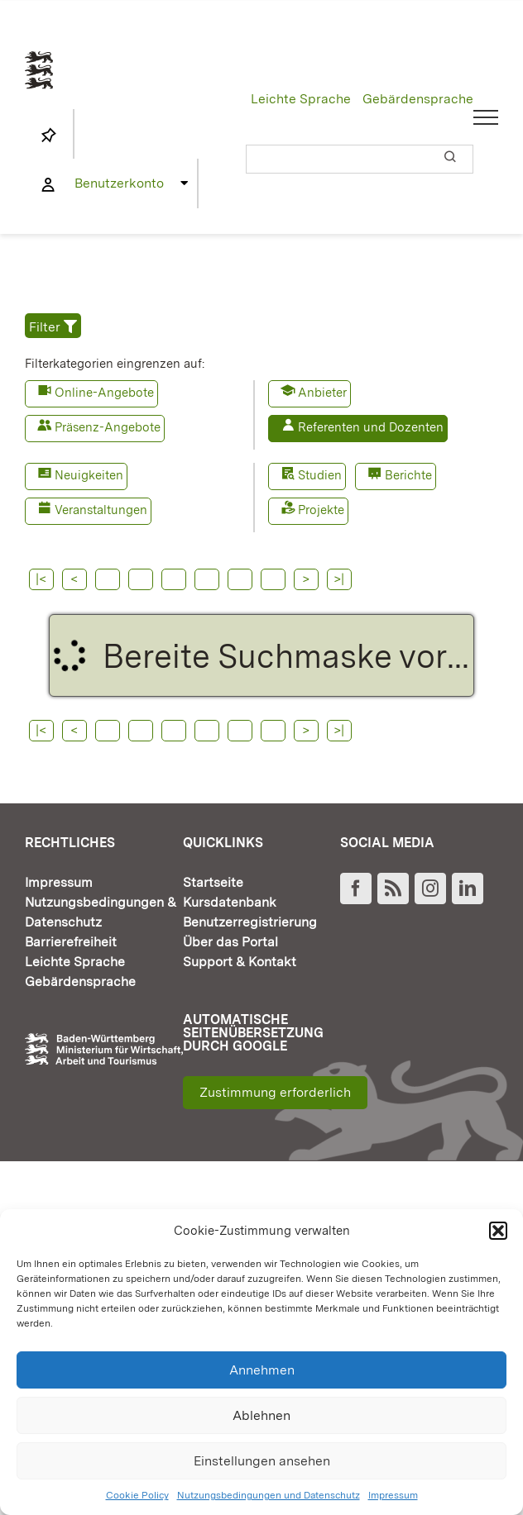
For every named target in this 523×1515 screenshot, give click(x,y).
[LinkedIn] (467, 888)
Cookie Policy (137, 1495)
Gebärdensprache (417, 99)
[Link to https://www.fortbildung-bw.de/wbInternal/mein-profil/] (48, 185)
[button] (498, 1230)
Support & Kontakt (239, 962)
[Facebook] (356, 888)
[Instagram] (430, 888)
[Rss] (393, 888)
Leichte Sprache (301, 99)
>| (338, 579)
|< (41, 579)
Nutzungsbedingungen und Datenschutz (268, 1495)
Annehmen (262, 1370)
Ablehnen (261, 1415)
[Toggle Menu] (486, 117)
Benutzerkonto (119, 183)
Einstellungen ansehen (262, 1461)
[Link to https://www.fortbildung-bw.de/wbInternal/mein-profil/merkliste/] (48, 135)
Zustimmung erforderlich (275, 1092)
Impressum (393, 1495)
